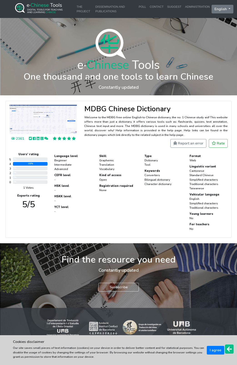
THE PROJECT (83, 9)
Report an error (188, 143)
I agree (215, 350)
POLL (142, 6)
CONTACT (157, 6)
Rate (218, 143)
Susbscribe (119, 287)
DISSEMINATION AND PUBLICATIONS (110, 9)
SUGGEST (174, 6)
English (221, 9)
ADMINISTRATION (197, 6)
